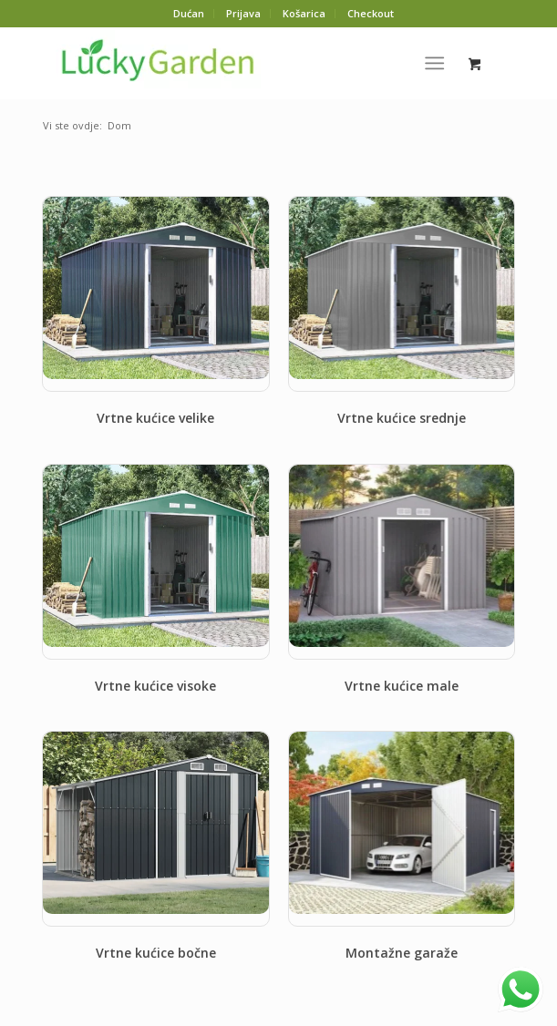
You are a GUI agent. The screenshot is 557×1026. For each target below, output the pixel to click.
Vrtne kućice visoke (155, 686)
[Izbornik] (434, 63)
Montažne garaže (402, 953)
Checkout (370, 13)
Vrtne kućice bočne (156, 953)
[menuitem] (189, 13)
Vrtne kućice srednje (401, 418)
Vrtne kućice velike (155, 418)
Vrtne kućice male (402, 686)
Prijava (243, 13)
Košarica (304, 13)
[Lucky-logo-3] (231, 62)
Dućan (188, 13)
